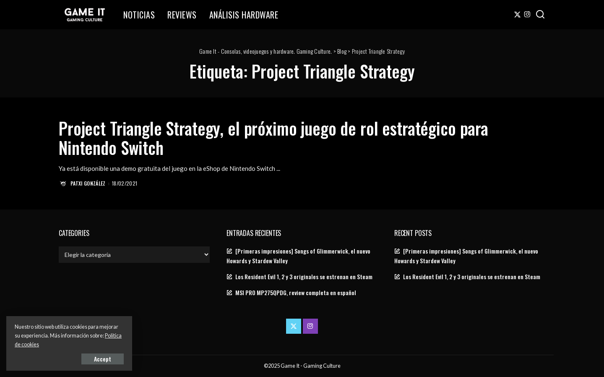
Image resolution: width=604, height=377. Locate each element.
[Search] (540, 14)
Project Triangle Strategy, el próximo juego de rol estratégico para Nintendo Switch (273, 137)
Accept (102, 358)
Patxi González (88, 183)
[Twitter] (517, 14)
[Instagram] (527, 14)
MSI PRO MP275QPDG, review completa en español (295, 292)
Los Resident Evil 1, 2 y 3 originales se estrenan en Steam (303, 276)
